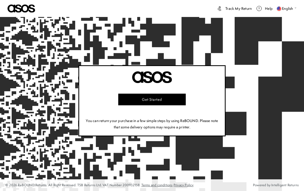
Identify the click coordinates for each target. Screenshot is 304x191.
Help (264, 8)
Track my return (234, 8)
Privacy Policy (184, 185)
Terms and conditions (157, 185)
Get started (152, 99)
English (287, 8)
